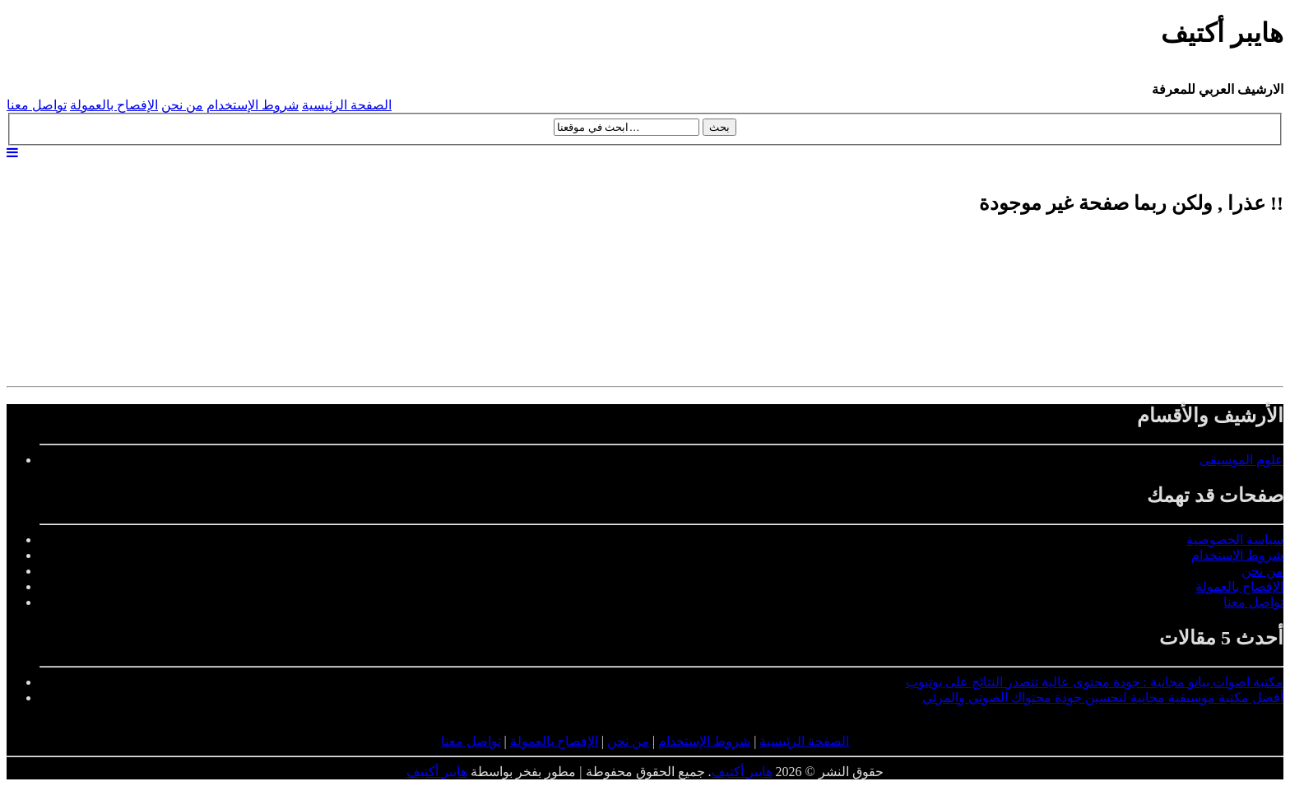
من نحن (182, 105)
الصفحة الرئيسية (347, 105)
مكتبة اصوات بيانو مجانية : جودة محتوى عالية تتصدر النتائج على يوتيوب (1094, 682)
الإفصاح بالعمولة (114, 105)
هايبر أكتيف (742, 772)
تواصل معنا (37, 105)
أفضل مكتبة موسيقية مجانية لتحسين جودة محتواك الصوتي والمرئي (1102, 698)
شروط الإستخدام (252, 105)
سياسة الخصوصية (1234, 539)
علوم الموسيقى (1241, 460)
